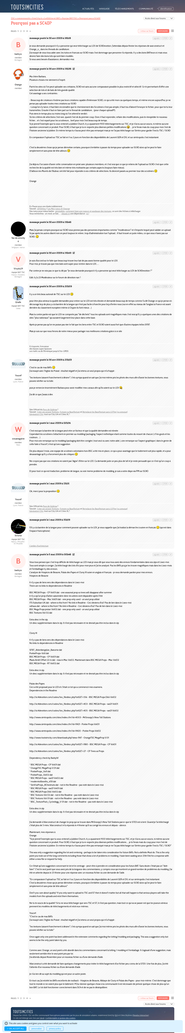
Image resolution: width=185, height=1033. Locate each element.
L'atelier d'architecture (38, 546)
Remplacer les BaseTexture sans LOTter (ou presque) (105, 412)
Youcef (18, 375)
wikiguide (104, 9)
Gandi (42, 1018)
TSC (13, 18)
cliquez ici (66, 213)
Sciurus (18, 535)
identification (166, 9)
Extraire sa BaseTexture (70, 412)
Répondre (163, 31)
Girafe (18, 302)
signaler (157, 38)
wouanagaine (18, 438)
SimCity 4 (37, 18)
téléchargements (124, 9)
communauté (146, 9)
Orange (18, 84)
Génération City (36, 414)
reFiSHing (41, 209)
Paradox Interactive (140, 1015)
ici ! (87, 213)
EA (116, 1015)
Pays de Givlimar (50, 409)
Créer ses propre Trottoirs (48, 412)
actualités (88, 9)
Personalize (37, 1028)
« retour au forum (147, 31)
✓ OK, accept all (15, 1028)
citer (164, 38)
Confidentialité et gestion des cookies (60, 1018)
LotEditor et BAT (52, 18)
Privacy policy (55, 1028)
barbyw (18, 54)
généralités (60, 211)
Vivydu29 (18, 268)
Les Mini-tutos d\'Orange (59, 209)
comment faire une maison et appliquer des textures (88, 211)
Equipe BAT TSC (69, 18)
